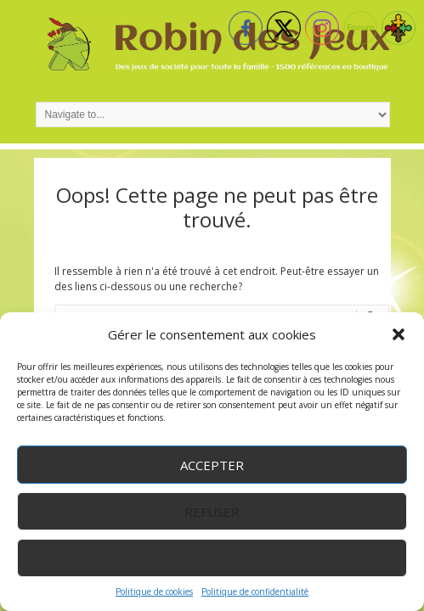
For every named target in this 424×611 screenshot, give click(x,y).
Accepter (212, 465)
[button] (398, 334)
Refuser (212, 511)
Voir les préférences (212, 558)
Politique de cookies (154, 591)
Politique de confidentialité (254, 591)
